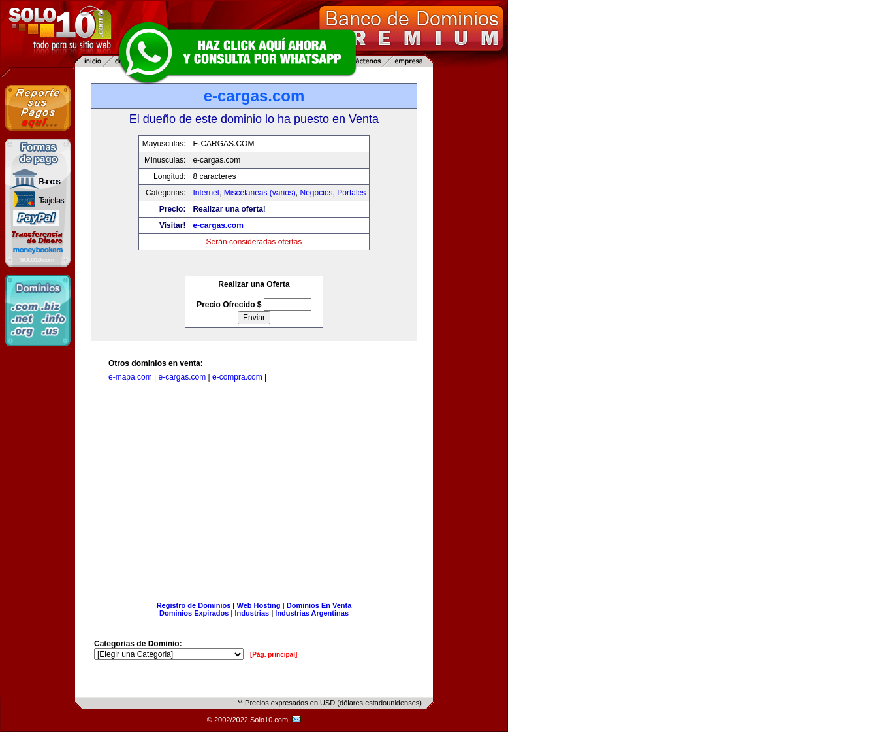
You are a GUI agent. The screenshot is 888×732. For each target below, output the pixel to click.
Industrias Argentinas (312, 613)
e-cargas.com (218, 225)
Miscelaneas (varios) (260, 192)
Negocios (316, 192)
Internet (206, 192)
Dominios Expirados (194, 613)
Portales (351, 192)
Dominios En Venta (319, 605)
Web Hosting (259, 605)
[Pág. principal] (273, 654)
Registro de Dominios (194, 605)
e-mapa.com (130, 377)
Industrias (252, 613)
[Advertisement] (254, 494)
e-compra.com (237, 377)
